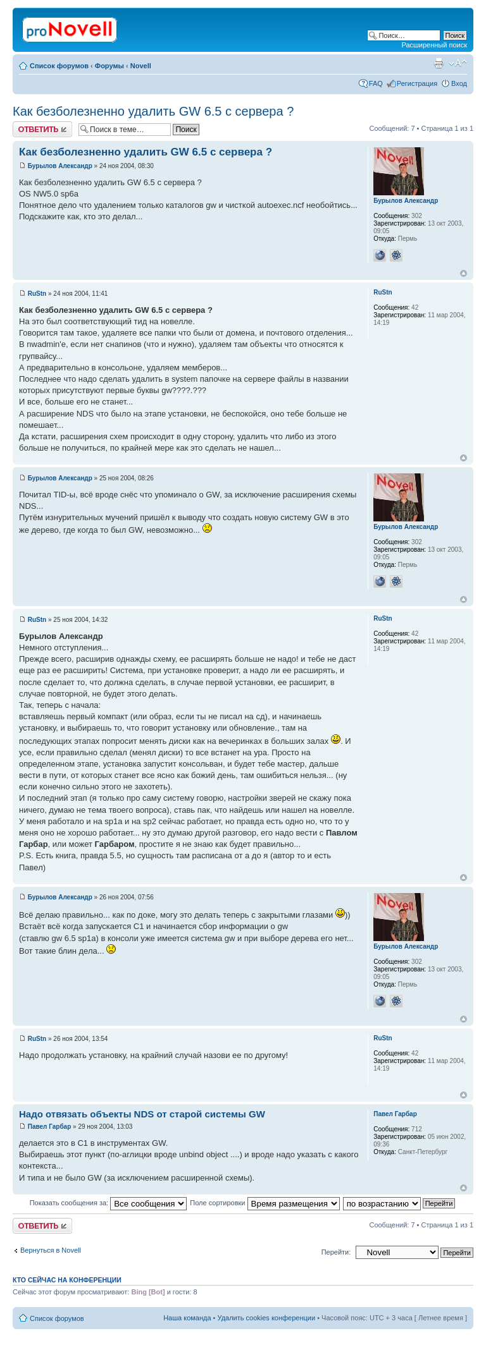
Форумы (109, 66)
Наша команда (187, 1318)
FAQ (376, 83)
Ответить (42, 129)
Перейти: (336, 1252)
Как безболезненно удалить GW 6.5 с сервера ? (153, 111)
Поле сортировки (264, 1203)
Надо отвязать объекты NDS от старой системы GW (142, 1114)
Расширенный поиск (434, 45)
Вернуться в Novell (50, 1250)
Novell (140, 66)
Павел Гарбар (50, 1126)
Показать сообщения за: (108, 1203)
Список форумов (59, 66)
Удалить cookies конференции (267, 1318)
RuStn (37, 293)
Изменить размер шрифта (458, 63)
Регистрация (417, 83)
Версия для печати (439, 63)
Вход (459, 83)
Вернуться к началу (463, 273)
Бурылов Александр (60, 165)
